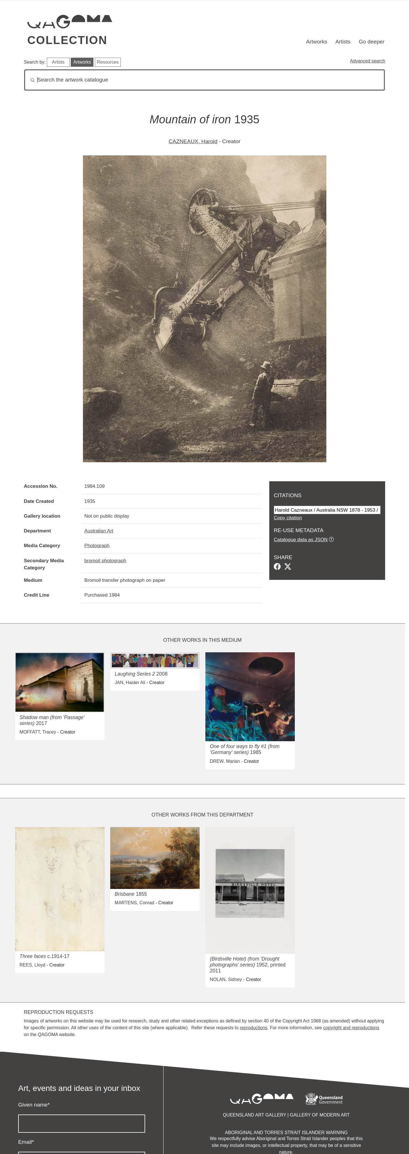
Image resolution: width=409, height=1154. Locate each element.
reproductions (253, 1027)
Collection (67, 40)
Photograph (97, 545)
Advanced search (367, 61)
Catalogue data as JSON (300, 539)
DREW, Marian (225, 761)
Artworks (316, 42)
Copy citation (288, 517)
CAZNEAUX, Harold (193, 141)
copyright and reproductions (351, 1027)
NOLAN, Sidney (226, 979)
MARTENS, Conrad (134, 902)
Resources (107, 62)
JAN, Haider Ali (130, 682)
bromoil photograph (105, 560)
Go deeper (372, 42)
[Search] (204, 80)
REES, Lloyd (32, 965)
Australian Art (98, 531)
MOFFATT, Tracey (38, 732)
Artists (342, 42)
